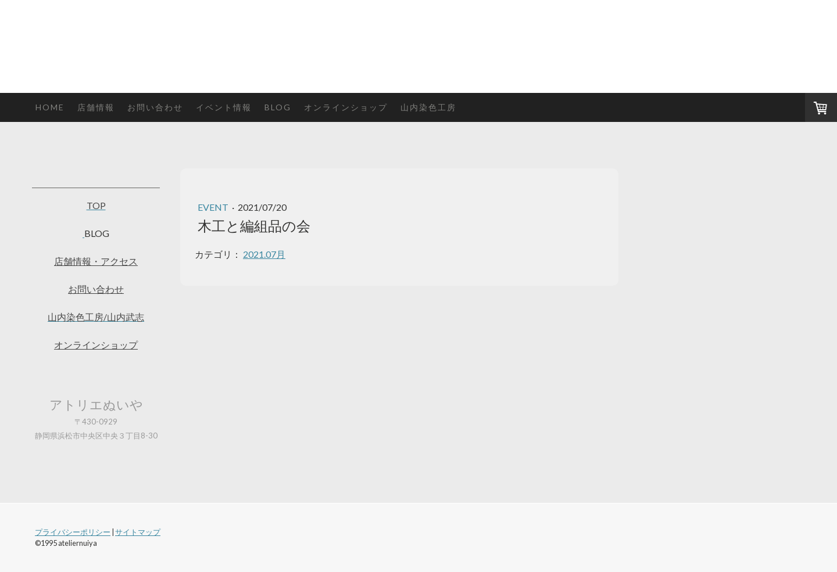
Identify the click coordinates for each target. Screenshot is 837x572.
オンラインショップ (346, 107)
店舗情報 (96, 107)
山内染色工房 (428, 107)
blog (277, 107)
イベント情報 (224, 107)
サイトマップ (137, 532)
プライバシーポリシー (72, 532)
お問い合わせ (155, 107)
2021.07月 (264, 254)
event (214, 207)
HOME (50, 107)
